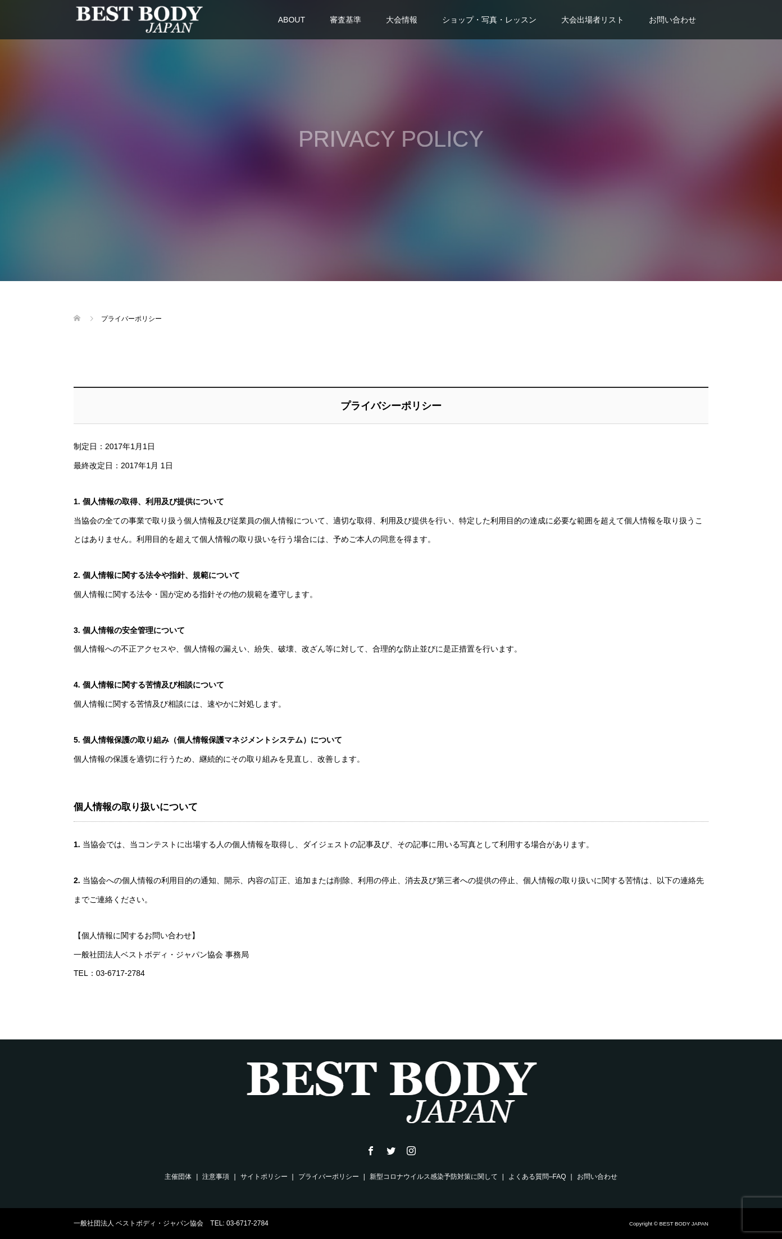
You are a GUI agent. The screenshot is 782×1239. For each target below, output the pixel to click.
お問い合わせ (672, 19)
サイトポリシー (264, 1177)
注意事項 (215, 1177)
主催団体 (178, 1177)
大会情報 (401, 19)
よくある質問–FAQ (537, 1177)
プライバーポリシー (328, 1177)
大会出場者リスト (592, 19)
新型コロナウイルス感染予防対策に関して (434, 1177)
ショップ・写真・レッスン (489, 19)
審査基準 (345, 19)
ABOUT (291, 19)
